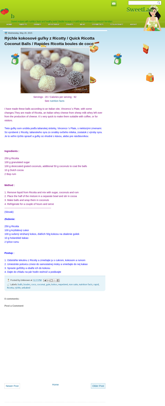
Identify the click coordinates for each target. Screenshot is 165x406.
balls (20, 284)
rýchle (18, 287)
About (133, 24)
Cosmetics (97, 24)
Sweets (23, 24)
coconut (41, 284)
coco (33, 284)
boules (27, 284)
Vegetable (53, 24)
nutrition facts (57, 101)
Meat (82, 24)
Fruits (69, 24)
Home (9, 24)
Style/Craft (116, 24)
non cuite (73, 284)
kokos (54, 284)
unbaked (26, 287)
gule (48, 284)
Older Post (98, 386)
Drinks (37, 24)
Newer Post (12, 386)
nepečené (63, 284)
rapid (96, 284)
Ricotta (10, 287)
